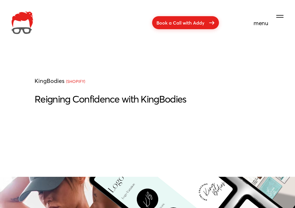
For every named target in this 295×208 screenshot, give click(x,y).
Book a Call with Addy (185, 23)
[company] (22, 23)
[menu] (268, 15)
